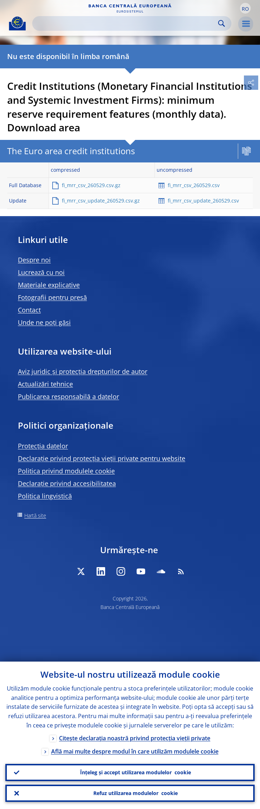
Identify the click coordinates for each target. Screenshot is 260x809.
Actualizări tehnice (45, 384)
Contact (29, 310)
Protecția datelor (43, 446)
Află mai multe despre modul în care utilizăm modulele (135, 751)
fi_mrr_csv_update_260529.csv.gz (101, 200)
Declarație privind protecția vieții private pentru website (101, 458)
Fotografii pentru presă (52, 297)
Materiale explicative (49, 285)
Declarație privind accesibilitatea (67, 483)
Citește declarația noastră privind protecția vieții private (134, 738)
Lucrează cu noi (41, 272)
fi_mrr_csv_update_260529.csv (203, 200)
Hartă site (35, 515)
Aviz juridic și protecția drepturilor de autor (82, 371)
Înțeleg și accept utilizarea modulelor (135, 772)
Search (221, 23)
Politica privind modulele (66, 471)
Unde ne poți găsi (44, 322)
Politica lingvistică (45, 496)
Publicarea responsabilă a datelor (68, 396)
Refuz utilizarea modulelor (135, 793)
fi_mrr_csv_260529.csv (194, 185)
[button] (245, 8)
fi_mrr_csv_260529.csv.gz (91, 185)
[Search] (126, 23)
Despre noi (34, 259)
